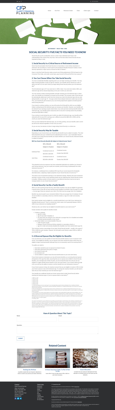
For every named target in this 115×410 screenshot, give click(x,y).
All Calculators (40, 399)
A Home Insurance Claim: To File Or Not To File (57, 370)
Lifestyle (39, 395)
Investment (39, 387)
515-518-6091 (94, 1)
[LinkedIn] (19, 1)
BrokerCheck (77, 386)
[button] (56, 11)
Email (60, 315)
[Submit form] (20, 338)
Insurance (39, 390)
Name (18, 315)
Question (19, 325)
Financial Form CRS (56, 384)
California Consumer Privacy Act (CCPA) (88, 396)
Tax (38, 392)
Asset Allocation (85, 369)
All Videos (39, 398)
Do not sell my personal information (80, 397)
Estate (38, 389)
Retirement (39, 386)
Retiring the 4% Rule (29, 370)
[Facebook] (16, 398)
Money (38, 393)
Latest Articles (40, 396)
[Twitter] (17, 1)
